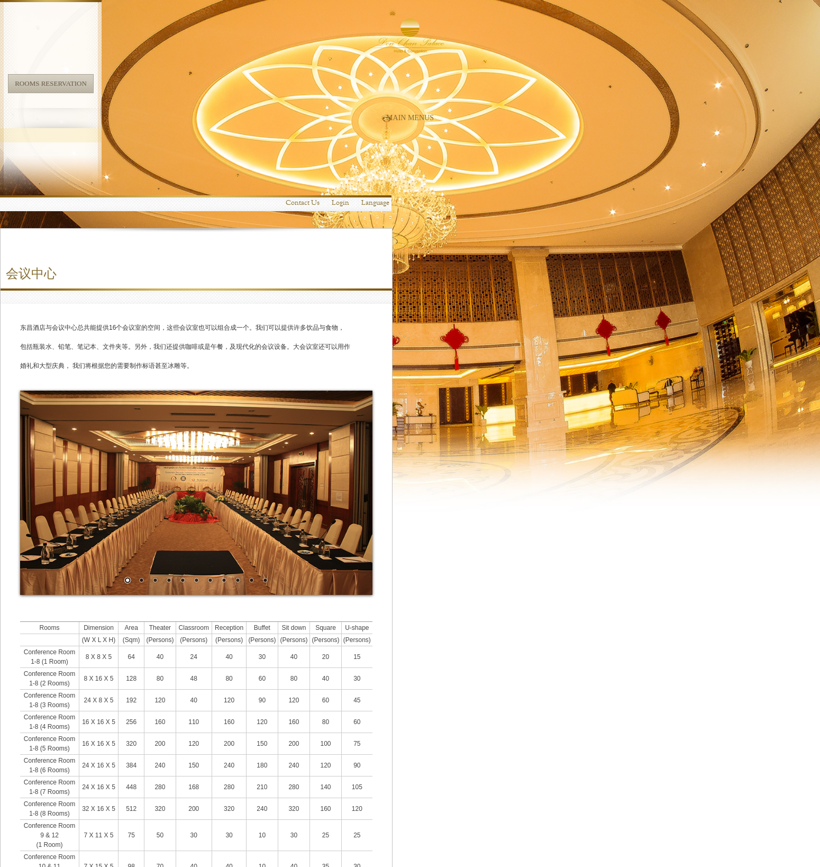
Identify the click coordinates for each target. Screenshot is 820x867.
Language (540, 7)
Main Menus (82, 118)
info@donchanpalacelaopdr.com (243, 855)
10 (416, 386)
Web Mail (724, 847)
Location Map (307, 855)
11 (430, 386)
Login (505, 7)
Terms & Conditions (765, 847)
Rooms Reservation (83, 83)
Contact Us (468, 7)
